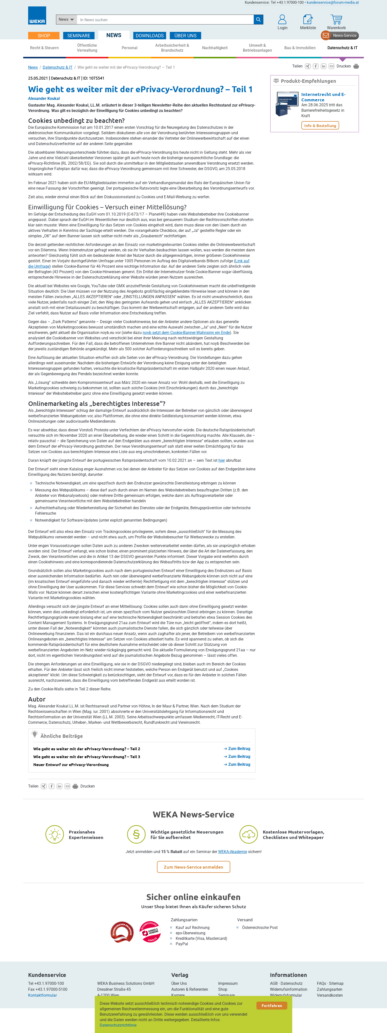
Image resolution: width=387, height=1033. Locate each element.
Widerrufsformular (286, 995)
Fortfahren (272, 1005)
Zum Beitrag (237, 748)
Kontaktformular (42, 995)
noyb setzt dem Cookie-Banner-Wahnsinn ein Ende (186, 332)
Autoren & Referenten (189, 989)
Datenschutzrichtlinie (118, 1025)
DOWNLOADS (150, 36)
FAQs (321, 983)
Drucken (87, 786)
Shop (222, 989)
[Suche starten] (258, 19)
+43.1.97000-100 (49, 983)
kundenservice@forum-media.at (333, 2)
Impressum (228, 983)
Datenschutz (292, 983)
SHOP (44, 36)
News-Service (344, 35)
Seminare (226, 995)
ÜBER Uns (185, 36)
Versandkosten (330, 995)
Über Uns (179, 983)
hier (221, 460)
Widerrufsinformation (288, 989)
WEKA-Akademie (232, 851)
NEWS (113, 35)
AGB (274, 983)
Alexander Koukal (44, 98)
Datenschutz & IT (58, 67)
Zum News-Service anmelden (193, 867)
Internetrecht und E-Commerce (323, 96)
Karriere (178, 995)
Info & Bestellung (320, 125)
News (33, 67)
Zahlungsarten (184, 919)
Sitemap (336, 983)
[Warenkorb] (336, 22)
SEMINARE (78, 36)
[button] (282, 22)
